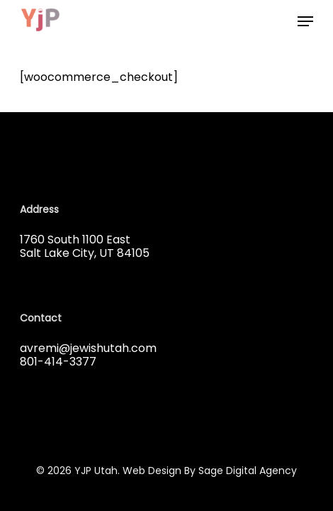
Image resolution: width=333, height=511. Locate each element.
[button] (305, 21)
